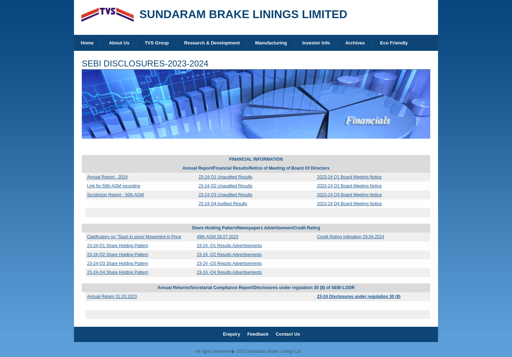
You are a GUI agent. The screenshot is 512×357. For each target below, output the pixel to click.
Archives (355, 43)
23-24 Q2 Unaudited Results (225, 185)
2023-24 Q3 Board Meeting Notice (349, 194)
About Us (119, 43)
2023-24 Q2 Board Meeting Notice (349, 185)
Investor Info (316, 43)
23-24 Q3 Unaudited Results (225, 194)
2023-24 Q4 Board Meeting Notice (349, 203)
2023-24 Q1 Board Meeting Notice (349, 177)
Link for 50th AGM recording (113, 185)
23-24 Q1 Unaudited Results (225, 177)
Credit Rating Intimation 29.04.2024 (350, 236)
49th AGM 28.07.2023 (217, 236)
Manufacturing (271, 43)
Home (87, 43)
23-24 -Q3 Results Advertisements (229, 263)
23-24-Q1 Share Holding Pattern (117, 245)
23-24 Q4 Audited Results (222, 203)
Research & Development (212, 43)
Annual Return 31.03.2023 (112, 296)
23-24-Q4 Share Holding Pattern (117, 272)
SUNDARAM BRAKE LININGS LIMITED (243, 14)
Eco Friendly (394, 43)
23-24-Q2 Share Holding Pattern (117, 254)
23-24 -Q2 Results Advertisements (229, 254)
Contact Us (288, 334)
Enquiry (231, 334)
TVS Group (157, 43)
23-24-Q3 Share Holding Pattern (117, 263)
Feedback (257, 334)
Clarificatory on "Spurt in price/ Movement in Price (134, 236)
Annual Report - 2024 (107, 177)
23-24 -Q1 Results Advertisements (229, 245)
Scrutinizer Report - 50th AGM (115, 194)
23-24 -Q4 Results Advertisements (229, 272)
